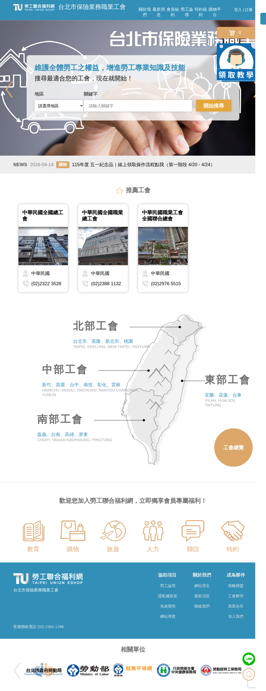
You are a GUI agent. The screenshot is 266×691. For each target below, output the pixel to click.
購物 (73, 549)
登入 (238, 9)
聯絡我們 (202, 606)
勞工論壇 (187, 12)
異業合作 (235, 606)
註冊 (249, 9)
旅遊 (113, 549)
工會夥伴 (235, 596)
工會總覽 (233, 447)
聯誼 (193, 549)
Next (257, 89)
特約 (233, 549)
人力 (153, 549)
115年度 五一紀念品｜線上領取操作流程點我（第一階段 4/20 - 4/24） (122, 165)
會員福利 (173, 12)
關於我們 (145, 12)
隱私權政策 (167, 596)
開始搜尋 (213, 106)
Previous (9, 89)
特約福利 (201, 12)
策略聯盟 (235, 586)
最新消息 (158, 12)
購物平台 (215, 12)
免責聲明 (168, 606)
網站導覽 (168, 616)
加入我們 (235, 616)
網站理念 (202, 586)
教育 (33, 549)
